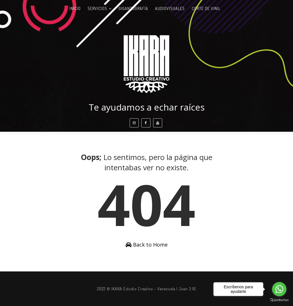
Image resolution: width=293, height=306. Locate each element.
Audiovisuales (170, 8)
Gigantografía (133, 8)
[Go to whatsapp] (279, 289)
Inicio (75, 8)
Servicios (97, 8)
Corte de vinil (206, 8)
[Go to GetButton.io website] (279, 300)
